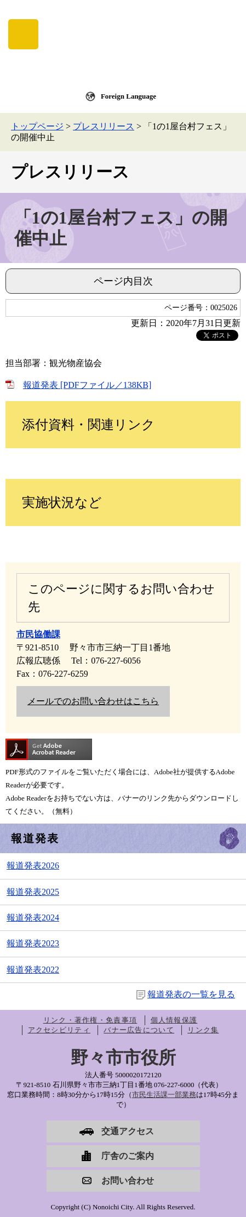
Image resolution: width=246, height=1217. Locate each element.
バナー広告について (139, 1030)
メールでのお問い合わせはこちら (93, 701)
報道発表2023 (33, 943)
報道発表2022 (33, 969)
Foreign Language (128, 96)
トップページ (37, 126)
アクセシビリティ (59, 1030)
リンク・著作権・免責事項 (90, 1020)
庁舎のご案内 (127, 1156)
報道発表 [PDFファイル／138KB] (87, 385)
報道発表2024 (33, 917)
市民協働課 (38, 634)
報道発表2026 (33, 865)
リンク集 (203, 1030)
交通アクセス (127, 1131)
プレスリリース (103, 126)
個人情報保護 (174, 1020)
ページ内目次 (123, 281)
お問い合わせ (127, 1180)
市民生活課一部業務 (164, 1094)
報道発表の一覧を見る (191, 994)
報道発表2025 (33, 891)
